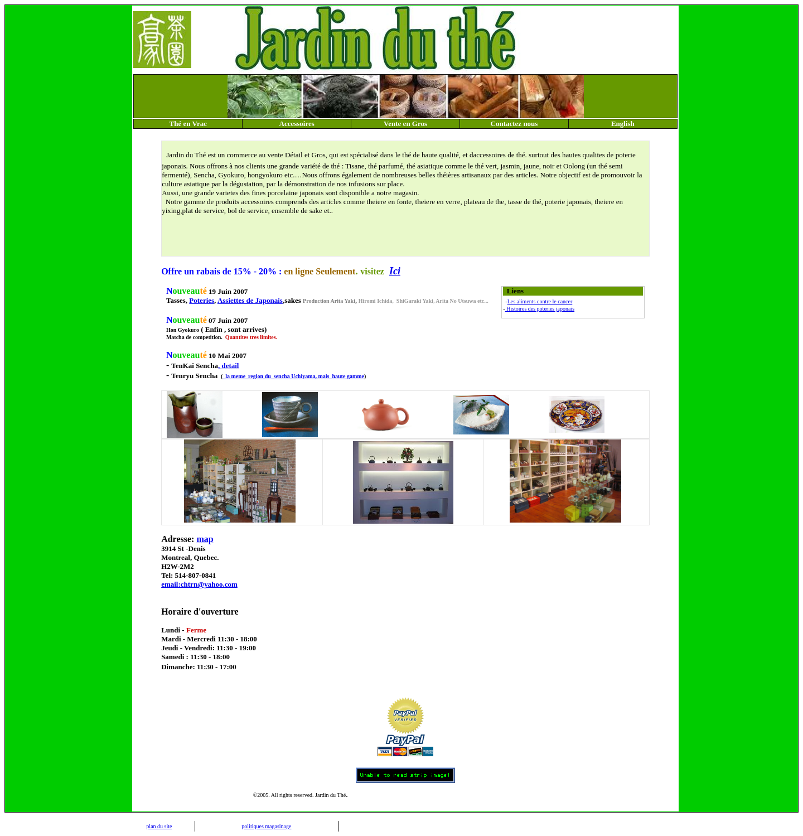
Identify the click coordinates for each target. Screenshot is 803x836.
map (204, 539)
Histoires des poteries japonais (539, 309)
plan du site (159, 826)
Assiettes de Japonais (250, 300)
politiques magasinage (266, 826)
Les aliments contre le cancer (540, 301)
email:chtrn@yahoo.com (199, 584)
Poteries (201, 300)
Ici (394, 271)
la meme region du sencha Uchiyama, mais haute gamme (293, 376)
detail (230, 365)
